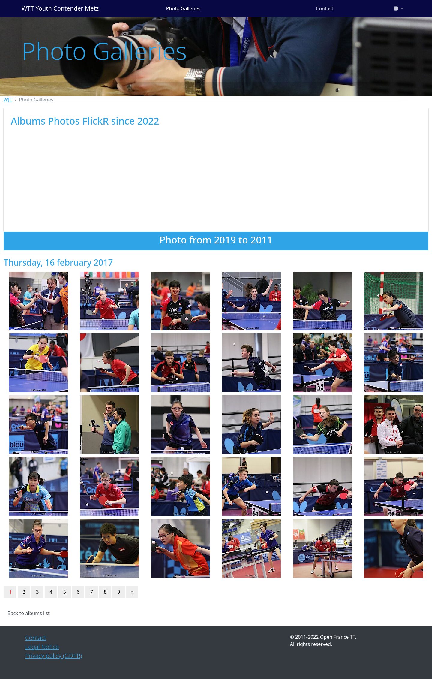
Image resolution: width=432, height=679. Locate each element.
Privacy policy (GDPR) (53, 656)
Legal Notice (42, 647)
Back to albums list (29, 613)
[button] (398, 8)
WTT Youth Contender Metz (60, 8)
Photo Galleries (183, 8)
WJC (8, 99)
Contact (324, 8)
